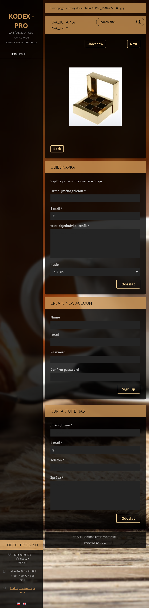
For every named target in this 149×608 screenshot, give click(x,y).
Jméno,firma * (61, 425)
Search (138, 22)
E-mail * (56, 208)
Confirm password (64, 369)
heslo (54, 264)
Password (57, 352)
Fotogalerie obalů (79, 8)
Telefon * (57, 460)
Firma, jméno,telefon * (68, 191)
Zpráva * (57, 477)
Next (133, 44)
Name (55, 317)
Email (54, 335)
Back (57, 149)
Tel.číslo (58, 272)
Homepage (18, 54)
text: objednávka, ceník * (69, 226)
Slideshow (95, 44)
